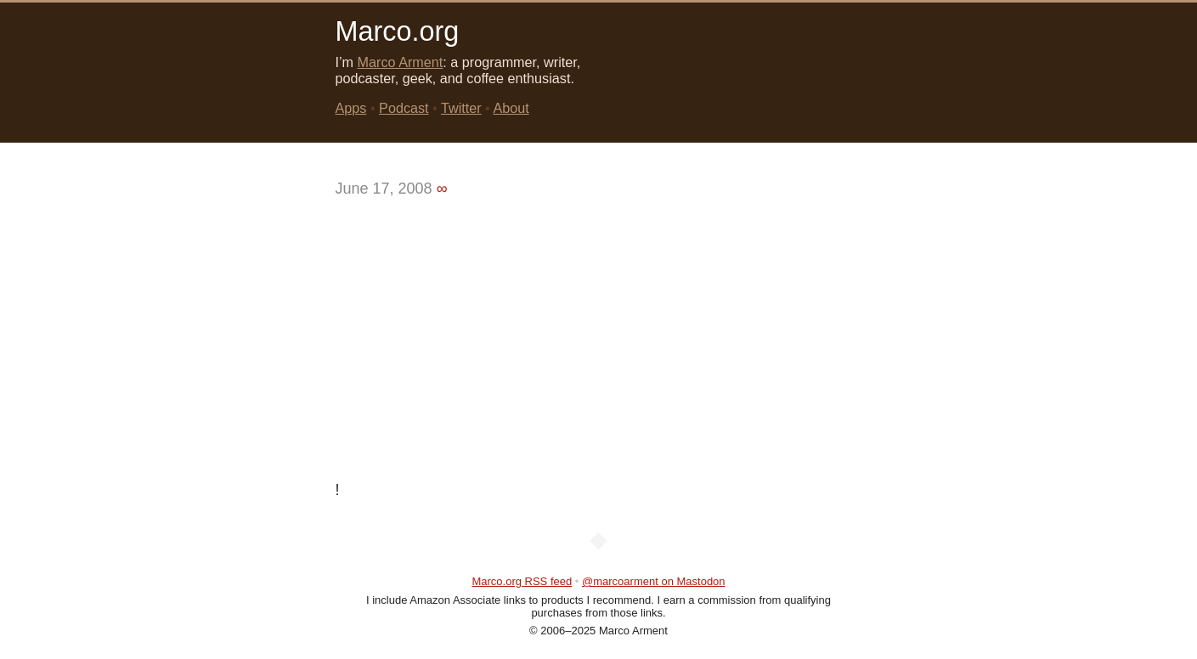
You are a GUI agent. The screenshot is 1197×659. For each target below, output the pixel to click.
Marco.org (398, 31)
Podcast (404, 107)
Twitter (461, 107)
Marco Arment (400, 62)
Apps (351, 107)
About (510, 107)
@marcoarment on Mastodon (654, 581)
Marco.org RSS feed (521, 581)
